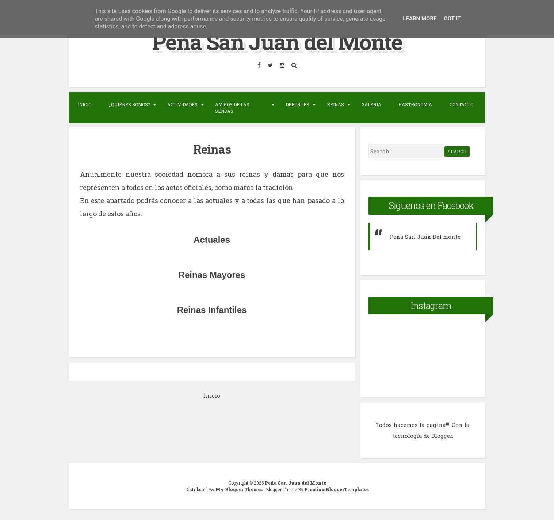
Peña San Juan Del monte (425, 236)
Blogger (441, 435)
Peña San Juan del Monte (277, 41)
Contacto (461, 104)
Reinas (335, 104)
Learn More (419, 18)
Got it (452, 18)
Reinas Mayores (212, 275)
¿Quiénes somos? (129, 104)
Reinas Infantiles (212, 310)
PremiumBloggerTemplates (337, 489)
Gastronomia (415, 104)
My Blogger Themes (239, 489)
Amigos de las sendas (232, 108)
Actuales (212, 240)
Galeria (371, 104)
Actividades (182, 104)
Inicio (84, 104)
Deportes (297, 104)
